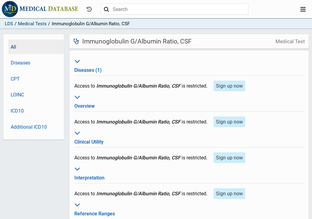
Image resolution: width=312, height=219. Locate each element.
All (13, 47)
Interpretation (189, 172)
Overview (189, 100)
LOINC (17, 95)
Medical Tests (32, 23)
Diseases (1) (189, 65)
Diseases (20, 63)
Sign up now (229, 86)
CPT (15, 79)
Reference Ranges (189, 208)
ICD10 (17, 111)
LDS (9, 23)
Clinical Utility (189, 136)
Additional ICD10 (29, 127)
